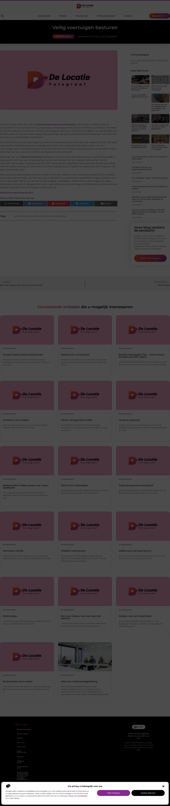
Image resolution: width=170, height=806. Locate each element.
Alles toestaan (113, 793)
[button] (163, 786)
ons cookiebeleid (80, 796)
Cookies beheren (148, 793)
